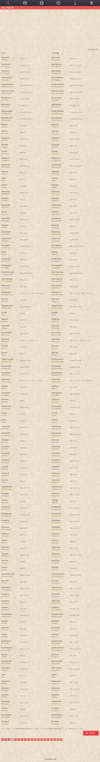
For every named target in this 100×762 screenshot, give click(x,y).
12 (38, 739)
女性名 (25, 3)
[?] (57, 53)
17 (54, 739)
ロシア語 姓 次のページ (91, 733)
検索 (8, 3)
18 (58, 739)
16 (51, 739)
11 (35, 739)
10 (32, 739)
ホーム (92, 3)
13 (41, 739)
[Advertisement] (50, 29)
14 (45, 739)
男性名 (42, 3)
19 (61, 739)
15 (48, 739)
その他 (75, 3)
